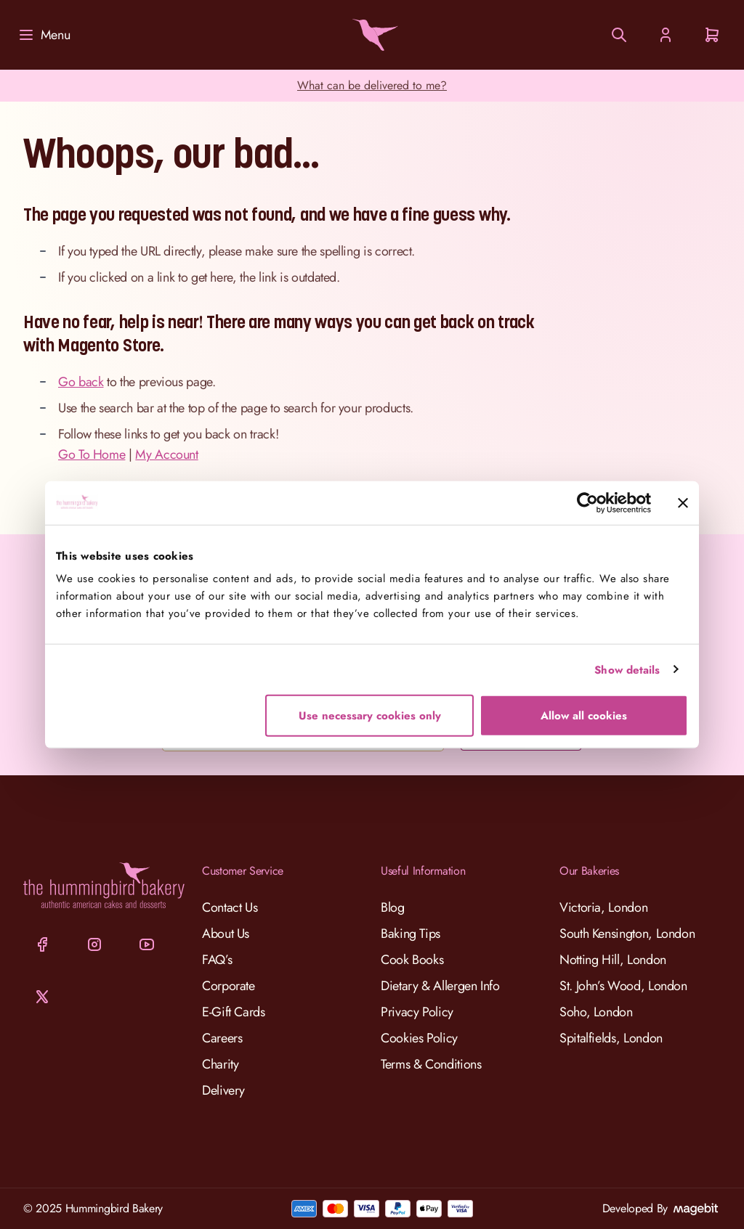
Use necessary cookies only (370, 716)
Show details (627, 669)
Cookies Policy (419, 1038)
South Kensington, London (627, 933)
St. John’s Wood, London (623, 985)
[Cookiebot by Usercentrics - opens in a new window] (587, 502)
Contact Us (229, 907)
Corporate (228, 985)
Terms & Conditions (431, 1064)
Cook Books (412, 959)
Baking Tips (410, 933)
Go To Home (91, 454)
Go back (80, 381)
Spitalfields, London (611, 1038)
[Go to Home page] (372, 35)
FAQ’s (217, 959)
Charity (220, 1064)
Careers (222, 1038)
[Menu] (43, 35)
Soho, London (596, 1012)
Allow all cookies (584, 716)
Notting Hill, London (612, 959)
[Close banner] (683, 502)
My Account (166, 454)
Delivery (223, 1090)
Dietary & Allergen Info (440, 985)
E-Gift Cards (233, 1012)
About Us (225, 933)
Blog (393, 907)
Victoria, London (603, 907)
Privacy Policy (417, 1012)
